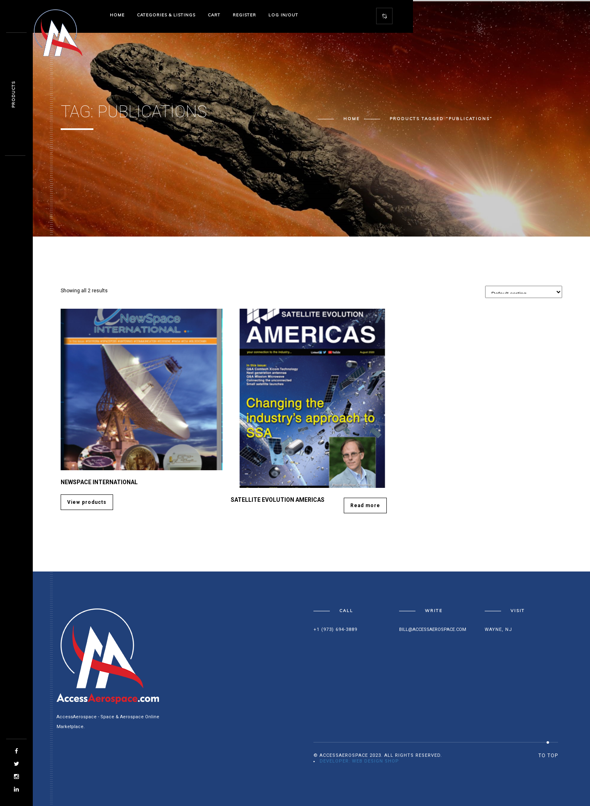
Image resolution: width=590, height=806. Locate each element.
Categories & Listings (166, 15)
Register (244, 15)
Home (117, 15)
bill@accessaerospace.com (432, 629)
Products (13, 94)
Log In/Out (283, 15)
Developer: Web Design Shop (359, 761)
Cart (214, 15)
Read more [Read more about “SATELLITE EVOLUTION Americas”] (365, 505)
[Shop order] (523, 292)
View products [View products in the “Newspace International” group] (87, 502)
